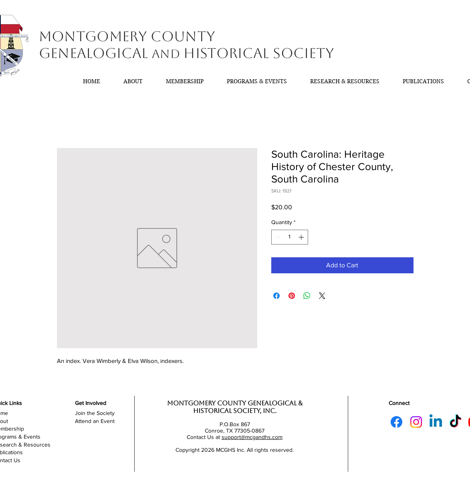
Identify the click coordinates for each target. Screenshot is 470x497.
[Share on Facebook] (276, 296)
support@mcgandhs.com (252, 437)
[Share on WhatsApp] (307, 296)
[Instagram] (416, 422)
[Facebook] (396, 422)
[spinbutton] (289, 237)
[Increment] (302, 237)
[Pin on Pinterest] (292, 296)
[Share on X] (322, 296)
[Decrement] (277, 237)
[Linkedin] (436, 422)
